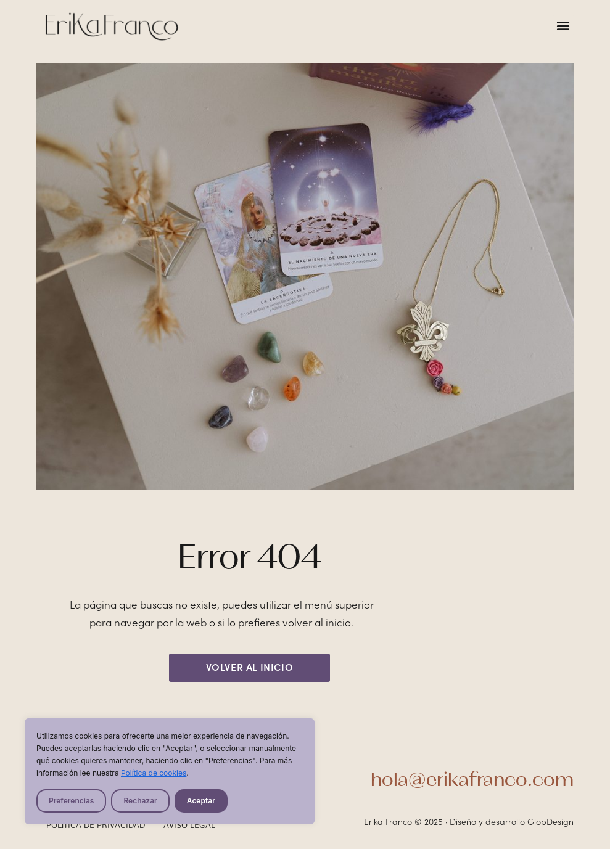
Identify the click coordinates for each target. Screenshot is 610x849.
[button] (563, 25)
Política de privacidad (96, 825)
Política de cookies (153, 772)
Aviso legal (189, 825)
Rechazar (140, 800)
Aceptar (201, 800)
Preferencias (71, 800)
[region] (170, 771)
